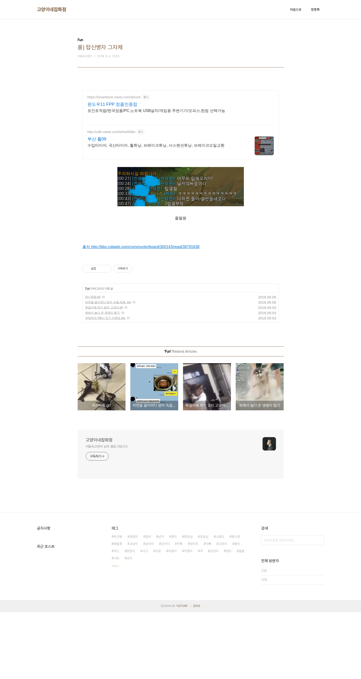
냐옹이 (220, 603)
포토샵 (204, 603)
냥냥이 (214, 618)
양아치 (194, 610)
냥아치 (149, 610)
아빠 (208, 610)
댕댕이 (133, 603)
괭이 (237, 610)
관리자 (196, 672)
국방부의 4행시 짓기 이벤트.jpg (105, 384)
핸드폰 (235, 603)
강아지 (165, 610)
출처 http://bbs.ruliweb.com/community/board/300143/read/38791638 (141, 280)
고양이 (222, 610)
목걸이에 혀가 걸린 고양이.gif (104, 374)
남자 (161, 603)
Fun (87, 355)
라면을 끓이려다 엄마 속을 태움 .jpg (108, 369)
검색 (319, 607)
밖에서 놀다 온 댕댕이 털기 (102, 379)
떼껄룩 (118, 610)
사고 (145, 618)
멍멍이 (130, 618)
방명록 (315, 9)
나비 (116, 625)
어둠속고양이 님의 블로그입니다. (107, 513)
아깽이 (188, 618)
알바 (148, 603)
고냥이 (133, 610)
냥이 (129, 625)
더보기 (115, 632)
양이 (174, 603)
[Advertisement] (180, 132)
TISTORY (182, 672)
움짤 (241, 618)
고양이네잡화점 (51, 9)
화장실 (188, 603)
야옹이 (172, 618)
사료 (158, 618)
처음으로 (295, 9)
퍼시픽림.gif (92, 363)
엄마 (228, 618)
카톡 (180, 610)
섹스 (116, 618)
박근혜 (118, 603)
